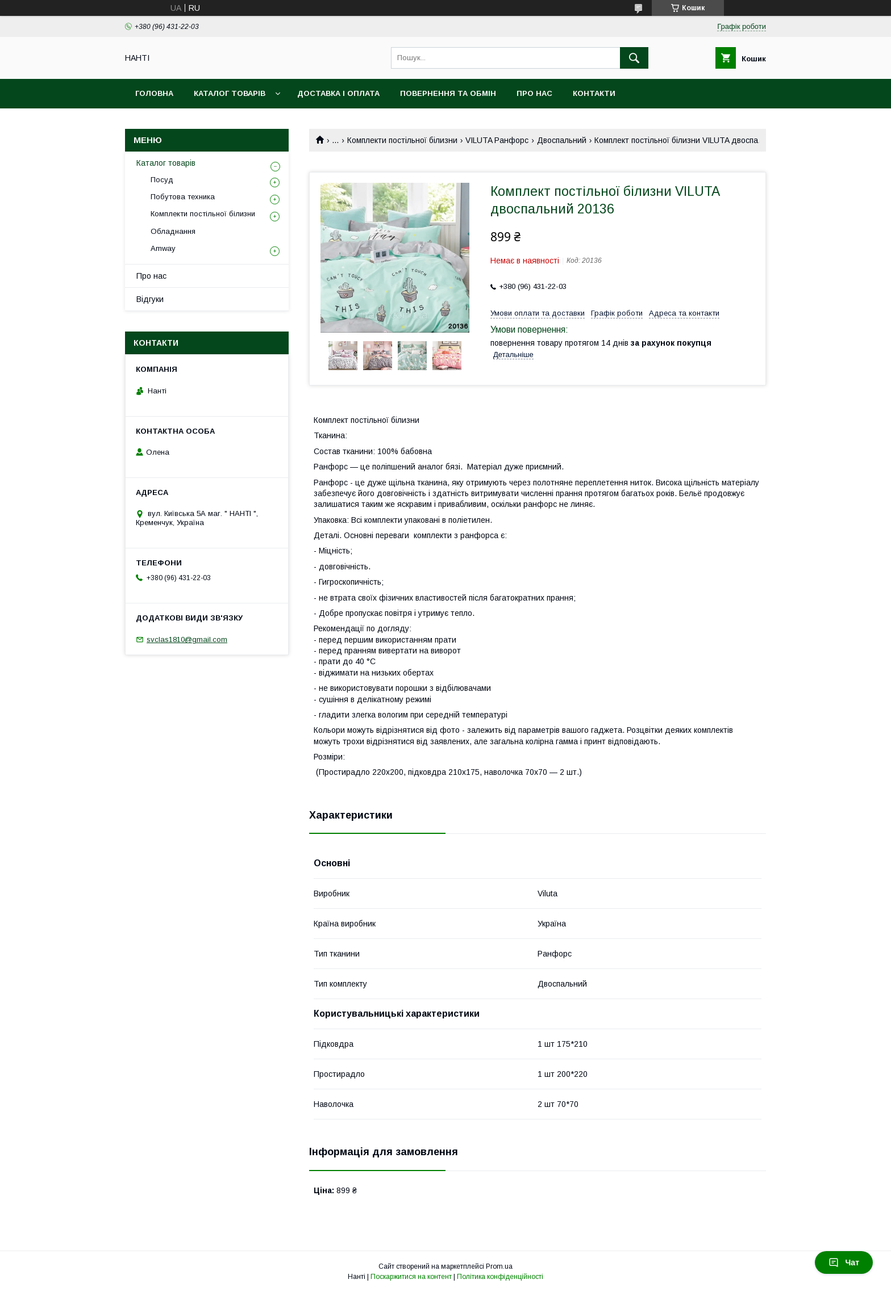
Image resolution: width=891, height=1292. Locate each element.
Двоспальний (561, 140)
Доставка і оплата (338, 93)
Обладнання (173, 231)
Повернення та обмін (448, 93)
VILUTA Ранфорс (496, 140)
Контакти (594, 93)
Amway (163, 248)
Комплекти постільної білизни (402, 140)
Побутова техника (183, 196)
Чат (843, 1262)
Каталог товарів (229, 93)
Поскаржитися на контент (411, 1277)
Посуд (162, 179)
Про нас (534, 93)
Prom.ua (499, 1266)
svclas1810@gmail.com (187, 639)
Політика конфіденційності (500, 1277)
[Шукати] (634, 58)
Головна (154, 93)
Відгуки (150, 299)
